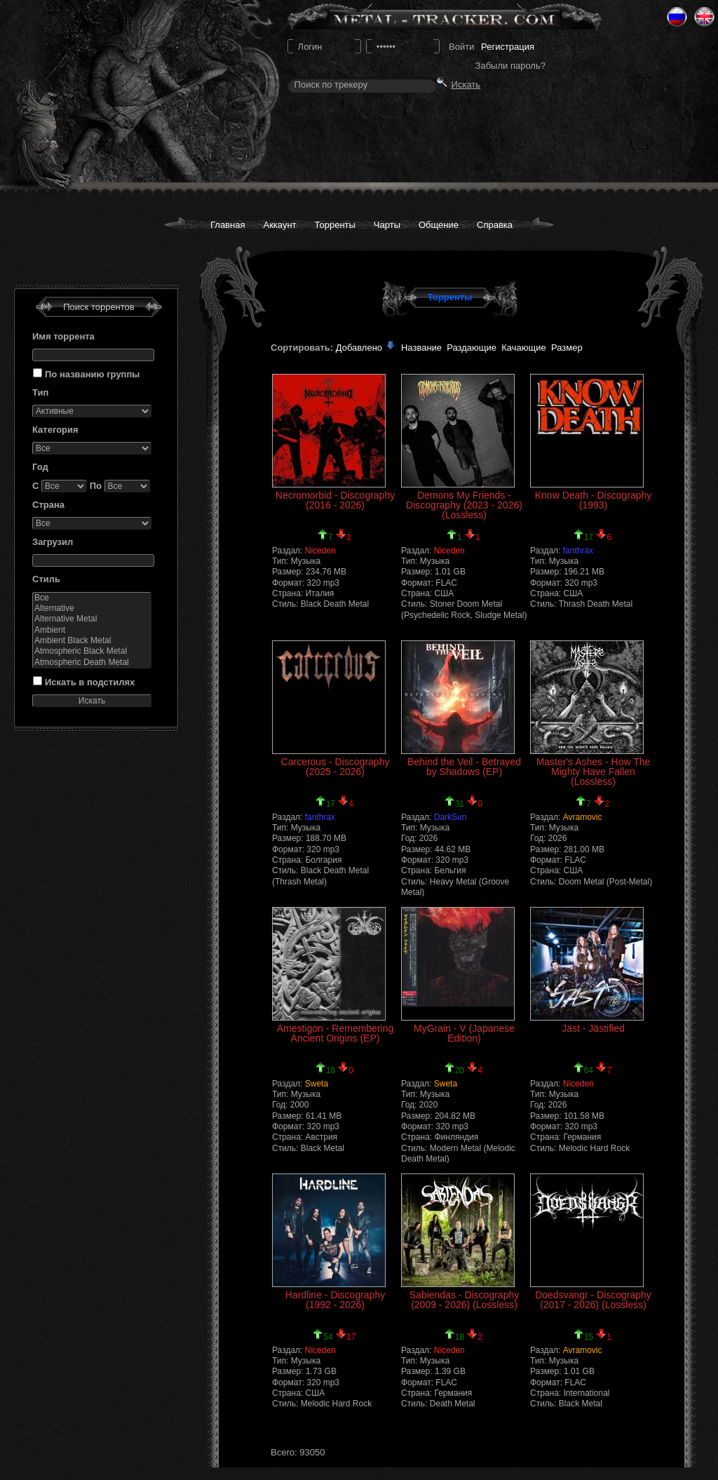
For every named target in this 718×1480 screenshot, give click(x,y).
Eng (704, 17)
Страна (48, 504)
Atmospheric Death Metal (92, 662)
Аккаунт (279, 225)
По (96, 485)
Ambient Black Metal (92, 640)
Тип (40, 392)
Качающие (523, 347)
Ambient (92, 630)
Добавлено (366, 347)
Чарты (387, 225)
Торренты (335, 225)
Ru (677, 17)
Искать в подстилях (90, 682)
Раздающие (471, 347)
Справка (495, 225)
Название (421, 347)
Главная (227, 225)
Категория (55, 429)
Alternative (92, 608)
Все (92, 598)
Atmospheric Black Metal (92, 651)
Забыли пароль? (510, 65)
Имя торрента (63, 336)
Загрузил (52, 542)
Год (40, 467)
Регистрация (507, 46)
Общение (439, 225)
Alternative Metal (92, 619)
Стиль (46, 579)
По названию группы (92, 374)
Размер (567, 347)
